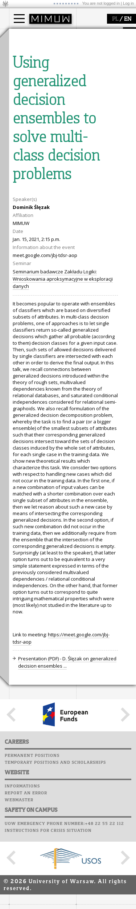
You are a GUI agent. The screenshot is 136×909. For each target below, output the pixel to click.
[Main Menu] (19, 18)
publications (31, 198)
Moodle (19, 242)
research (28, 170)
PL (115, 19)
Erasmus (27, 70)
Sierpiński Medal (36, 211)
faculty (25, 103)
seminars (28, 191)
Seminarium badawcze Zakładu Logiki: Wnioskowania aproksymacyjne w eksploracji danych (63, 548)
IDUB (23, 217)
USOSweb (21, 235)
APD (53, 235)
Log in (128, 3)
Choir (17, 276)
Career (19, 269)
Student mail (27, 255)
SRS (41, 235)
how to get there (36, 117)
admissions (31, 76)
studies (25, 35)
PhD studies (31, 63)
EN (127, 19)
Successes (22, 283)
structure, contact (37, 124)
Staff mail (23, 262)
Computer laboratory (38, 248)
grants (25, 204)
